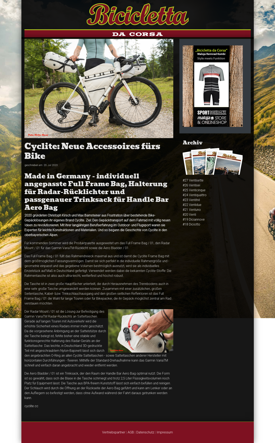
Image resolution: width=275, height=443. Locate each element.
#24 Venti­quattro (195, 195)
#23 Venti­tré (191, 200)
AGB (131, 432)
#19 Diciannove (194, 219)
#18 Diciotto (191, 224)
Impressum (165, 432)
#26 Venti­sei (191, 185)
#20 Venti (189, 215)
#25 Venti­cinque (194, 190)
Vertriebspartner (113, 432)
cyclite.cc (31, 406)
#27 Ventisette (193, 180)
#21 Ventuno (192, 210)
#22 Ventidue (192, 205)
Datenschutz (145, 432)
